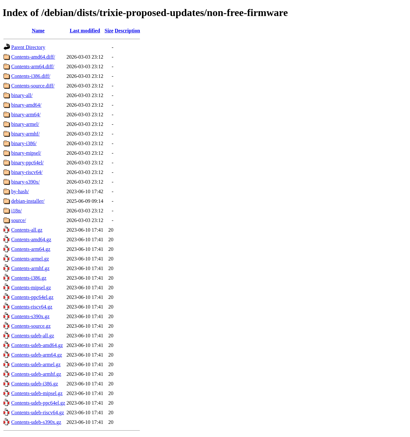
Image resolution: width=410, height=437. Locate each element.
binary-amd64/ (26, 105)
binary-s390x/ (25, 182)
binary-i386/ (24, 143)
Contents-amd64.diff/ (33, 57)
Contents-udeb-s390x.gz (36, 422)
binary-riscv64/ (27, 172)
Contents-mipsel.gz (31, 287)
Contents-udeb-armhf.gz (36, 374)
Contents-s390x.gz (30, 316)
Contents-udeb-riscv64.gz (37, 412)
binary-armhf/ (25, 133)
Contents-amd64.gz (31, 239)
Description (127, 30)
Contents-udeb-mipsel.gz (36, 393)
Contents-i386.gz (28, 278)
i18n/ (16, 210)
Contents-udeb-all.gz (32, 335)
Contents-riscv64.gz (31, 306)
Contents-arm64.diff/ (32, 66)
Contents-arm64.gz (30, 249)
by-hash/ (20, 191)
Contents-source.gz (31, 326)
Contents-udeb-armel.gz (36, 364)
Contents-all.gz (26, 230)
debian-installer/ (28, 201)
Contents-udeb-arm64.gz (36, 355)
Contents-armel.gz (30, 258)
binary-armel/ (25, 124)
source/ (18, 220)
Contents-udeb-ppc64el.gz (38, 403)
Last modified (85, 30)
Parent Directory (28, 47)
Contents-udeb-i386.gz (34, 383)
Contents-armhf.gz (30, 268)
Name (38, 30)
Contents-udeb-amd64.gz (37, 345)
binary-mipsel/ (26, 153)
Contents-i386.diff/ (30, 76)
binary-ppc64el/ (27, 162)
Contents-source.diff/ (32, 85)
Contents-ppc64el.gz (32, 297)
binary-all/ (22, 95)
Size (109, 30)
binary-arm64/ (26, 114)
